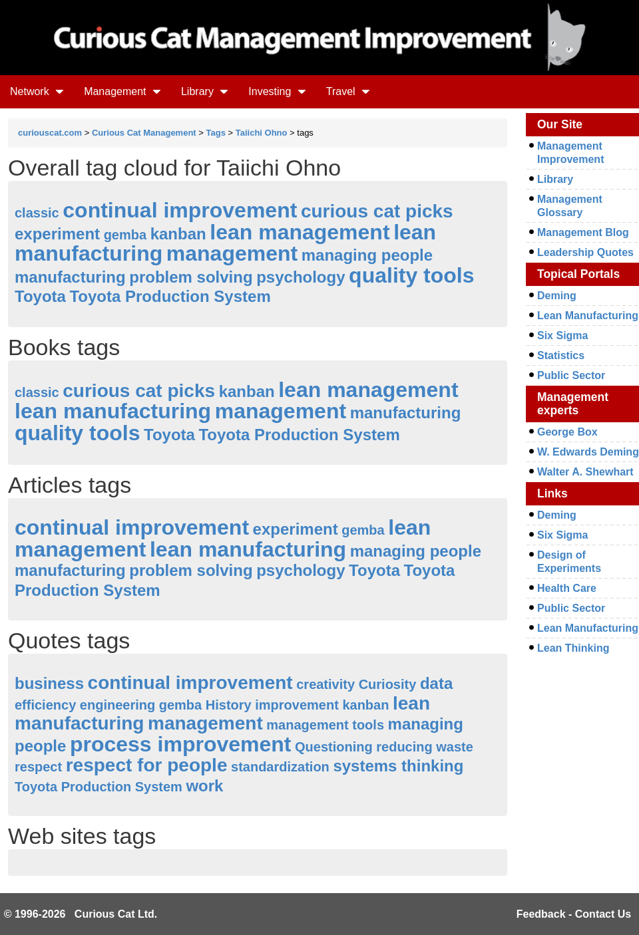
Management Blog (583, 232)
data (436, 683)
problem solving (190, 277)
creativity (325, 684)
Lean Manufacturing (587, 315)
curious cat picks (377, 211)
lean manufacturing (113, 411)
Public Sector (571, 375)
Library (204, 91)
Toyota (40, 296)
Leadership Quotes (585, 252)
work (204, 786)
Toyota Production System (169, 296)
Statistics (560, 355)
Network (37, 91)
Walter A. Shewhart (585, 471)
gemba (125, 234)
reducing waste (424, 746)
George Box (567, 432)
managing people (367, 255)
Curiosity (388, 684)
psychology (300, 277)
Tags (216, 133)
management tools (325, 725)
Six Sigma (562, 335)
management (232, 253)
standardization (280, 766)
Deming (556, 295)
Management (122, 91)
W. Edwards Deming (588, 452)
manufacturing (70, 277)
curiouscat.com (50, 133)
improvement (297, 705)
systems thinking (398, 766)
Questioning (334, 746)
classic (37, 212)
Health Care (566, 588)
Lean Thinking (573, 648)
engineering (117, 705)
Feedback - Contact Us (574, 914)
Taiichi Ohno (262, 133)
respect (38, 766)
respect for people (147, 765)
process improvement (181, 744)
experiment (57, 234)
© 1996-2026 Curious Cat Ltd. (81, 914)
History (229, 705)
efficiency (45, 705)
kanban (178, 234)
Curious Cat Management (144, 133)
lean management (299, 232)
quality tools (411, 275)
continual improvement (180, 210)
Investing (277, 91)
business (49, 683)
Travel (348, 91)
